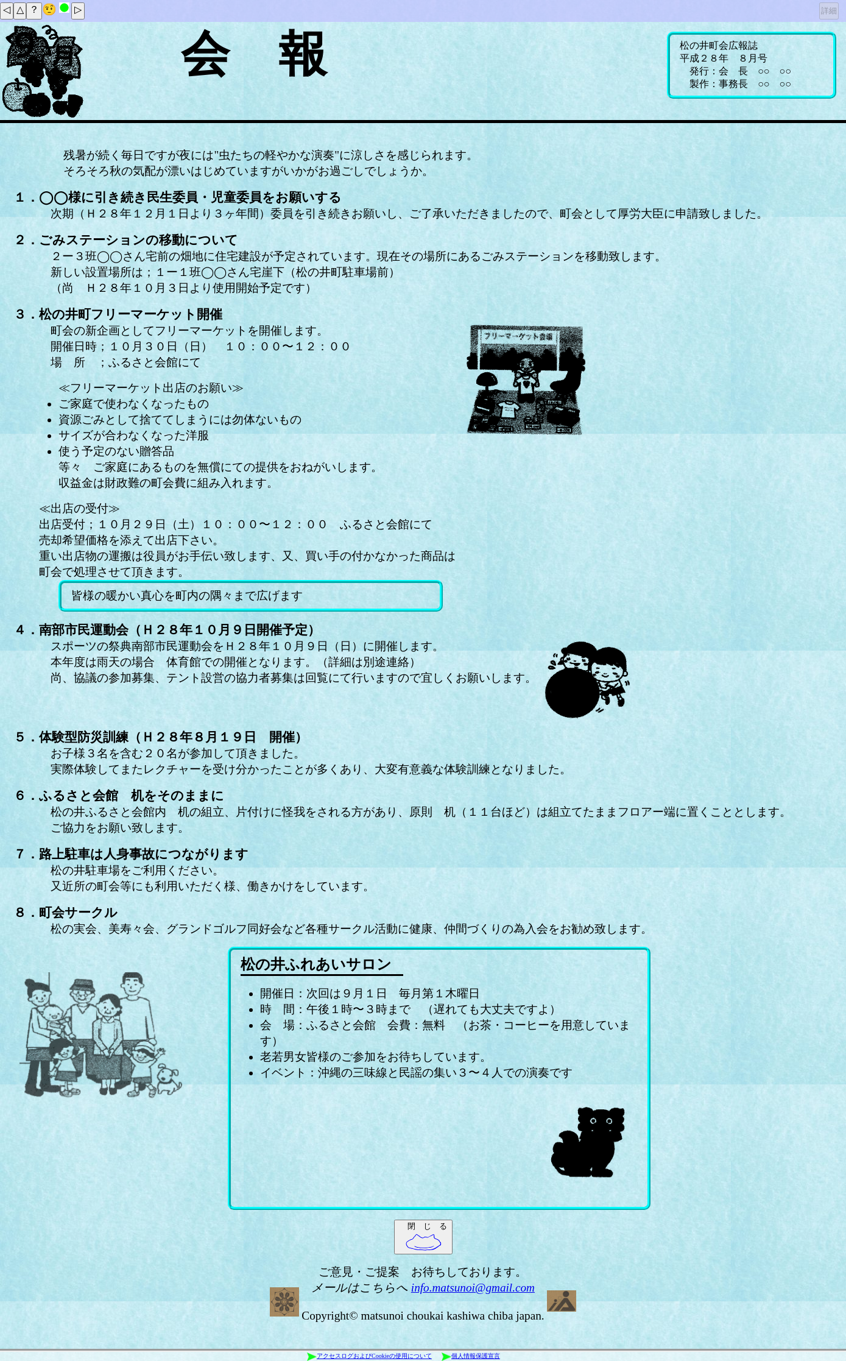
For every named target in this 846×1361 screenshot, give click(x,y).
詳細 (829, 10)
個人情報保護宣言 (471, 1356)
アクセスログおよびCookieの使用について (369, 1356)
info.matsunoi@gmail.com (473, 1287)
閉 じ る (426, 1236)
